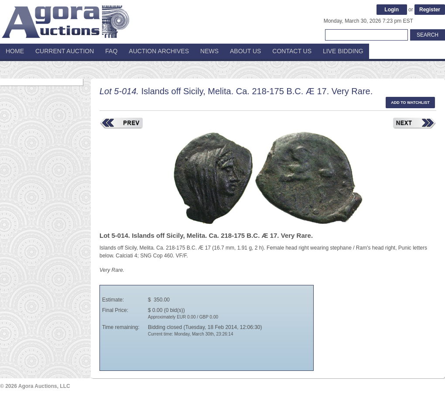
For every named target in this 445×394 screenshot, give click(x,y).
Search (427, 35)
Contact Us (292, 51)
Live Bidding (343, 51)
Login (391, 10)
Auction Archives (159, 51)
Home (15, 51)
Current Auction (64, 51)
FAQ (111, 51)
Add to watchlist (410, 102)
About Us (245, 51)
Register (429, 10)
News (209, 51)
